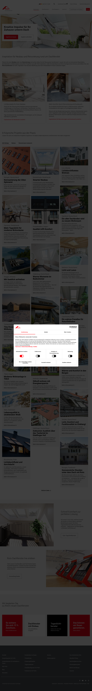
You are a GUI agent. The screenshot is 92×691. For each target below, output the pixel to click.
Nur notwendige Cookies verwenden (25, 362)
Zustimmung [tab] (24, 332)
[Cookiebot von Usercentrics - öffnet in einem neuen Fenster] (70, 327)
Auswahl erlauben (46, 362)
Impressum (18, 346)
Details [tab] (46, 332)
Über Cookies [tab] (67, 332)
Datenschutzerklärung (27, 346)
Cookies (35, 346)
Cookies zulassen (66, 362)
